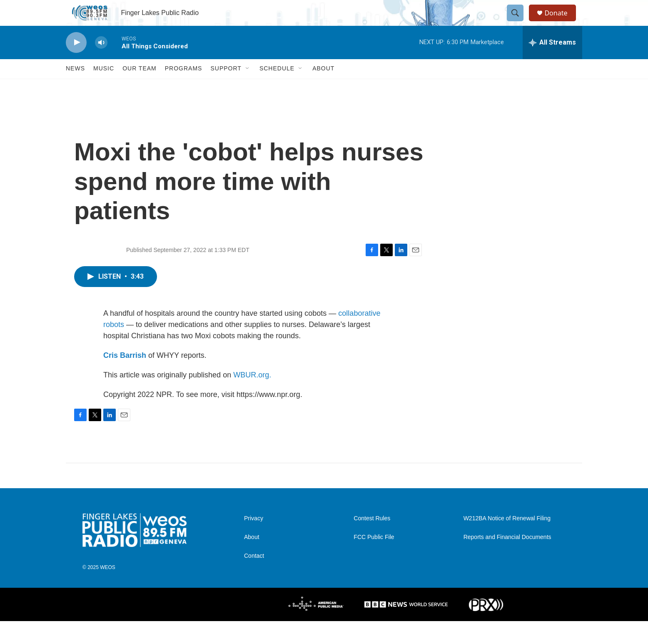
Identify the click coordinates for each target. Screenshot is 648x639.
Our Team (139, 86)
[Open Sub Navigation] (247, 86)
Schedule (276, 86)
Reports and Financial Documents (507, 555)
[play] (76, 60)
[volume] (101, 60)
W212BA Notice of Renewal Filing (507, 537)
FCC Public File (374, 555)
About (323, 86)
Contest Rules (372, 537)
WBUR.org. (252, 393)
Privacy (253, 537)
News (75, 86)
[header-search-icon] (519, 22)
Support (225, 86)
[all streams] (552, 60)
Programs (183, 86)
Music (103, 86)
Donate (561, 21)
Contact (254, 574)
